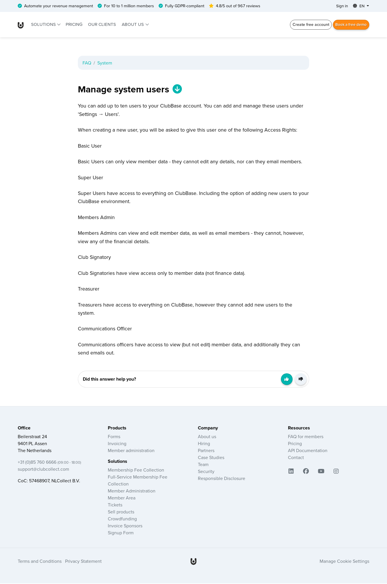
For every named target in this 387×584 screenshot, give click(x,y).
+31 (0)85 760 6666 (49, 462)
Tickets (115, 505)
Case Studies (211, 458)
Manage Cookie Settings (344, 561)
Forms (114, 437)
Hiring (204, 444)
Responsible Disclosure (221, 479)
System (104, 63)
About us (133, 25)
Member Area (121, 498)
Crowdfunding (122, 519)
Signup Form (121, 533)
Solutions (44, 25)
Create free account (309, 25)
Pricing (74, 25)
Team (203, 465)
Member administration (131, 451)
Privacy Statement (83, 561)
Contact (296, 458)
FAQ (87, 63)
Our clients (102, 25)
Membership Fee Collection (136, 470)
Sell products (121, 512)
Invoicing (117, 444)
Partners (206, 451)
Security (206, 472)
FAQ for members (305, 437)
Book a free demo (350, 25)
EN (359, 6)
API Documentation (307, 451)
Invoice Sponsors (125, 526)
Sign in (341, 6)
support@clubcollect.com (43, 469)
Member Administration (131, 491)
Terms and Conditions (40, 561)
